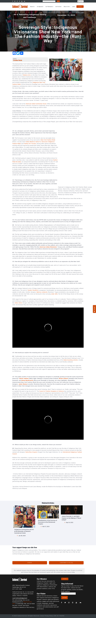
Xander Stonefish (33, 290)
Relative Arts (27, 75)
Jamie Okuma (23, 384)
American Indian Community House (36, 104)
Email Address (65, 591)
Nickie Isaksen (63, 378)
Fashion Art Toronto (30, 143)
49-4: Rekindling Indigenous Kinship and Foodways (30, 15)
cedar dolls (54, 294)
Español (80, 1)
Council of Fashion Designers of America (51, 391)
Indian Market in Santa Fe (33, 141)
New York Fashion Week (48, 140)
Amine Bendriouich (27, 380)
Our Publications (49, 6)
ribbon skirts (18, 303)
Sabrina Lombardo (41, 292)
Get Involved (58, 6)
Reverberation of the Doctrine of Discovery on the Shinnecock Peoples (47, 522)
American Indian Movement (48, 247)
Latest (73, 6)
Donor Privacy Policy (47, 616)
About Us (32, 6)
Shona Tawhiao (24, 378)
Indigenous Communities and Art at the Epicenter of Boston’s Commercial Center (24, 531)
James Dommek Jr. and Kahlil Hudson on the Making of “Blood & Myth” (71, 518)
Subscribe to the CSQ (66, 562)
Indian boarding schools (70, 360)
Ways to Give (67, 6)
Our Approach (40, 6)
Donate (80, 6)
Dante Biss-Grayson (31, 452)
